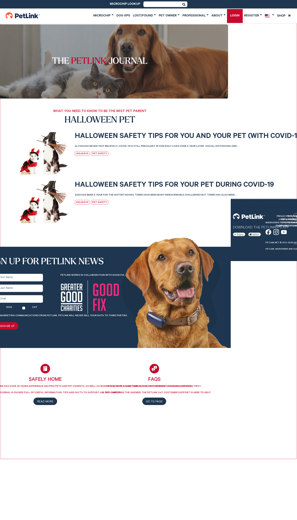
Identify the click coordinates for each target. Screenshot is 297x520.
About (217, 16)
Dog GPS (123, 16)
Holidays (82, 153)
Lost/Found (143, 16)
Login (235, 16)
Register (251, 16)
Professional (194, 16)
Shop (284, 16)
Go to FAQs (154, 401)
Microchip (101, 16)
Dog (9, 307)
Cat (34, 307)
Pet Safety (99, 153)
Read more (45, 401)
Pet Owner (168, 16)
